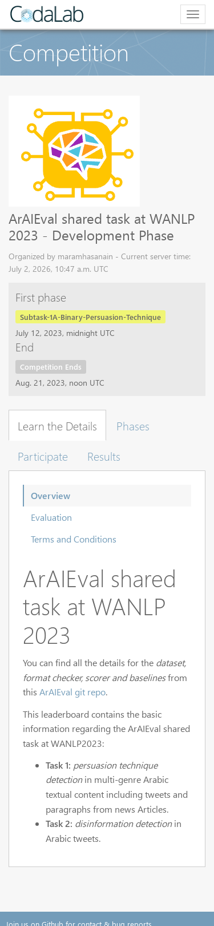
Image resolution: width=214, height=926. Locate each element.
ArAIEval (55, 692)
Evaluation (51, 517)
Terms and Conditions (73, 539)
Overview (50, 495)
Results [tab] (103, 456)
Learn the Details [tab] (57, 425)
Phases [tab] (133, 425)
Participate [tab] (43, 456)
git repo (90, 692)
